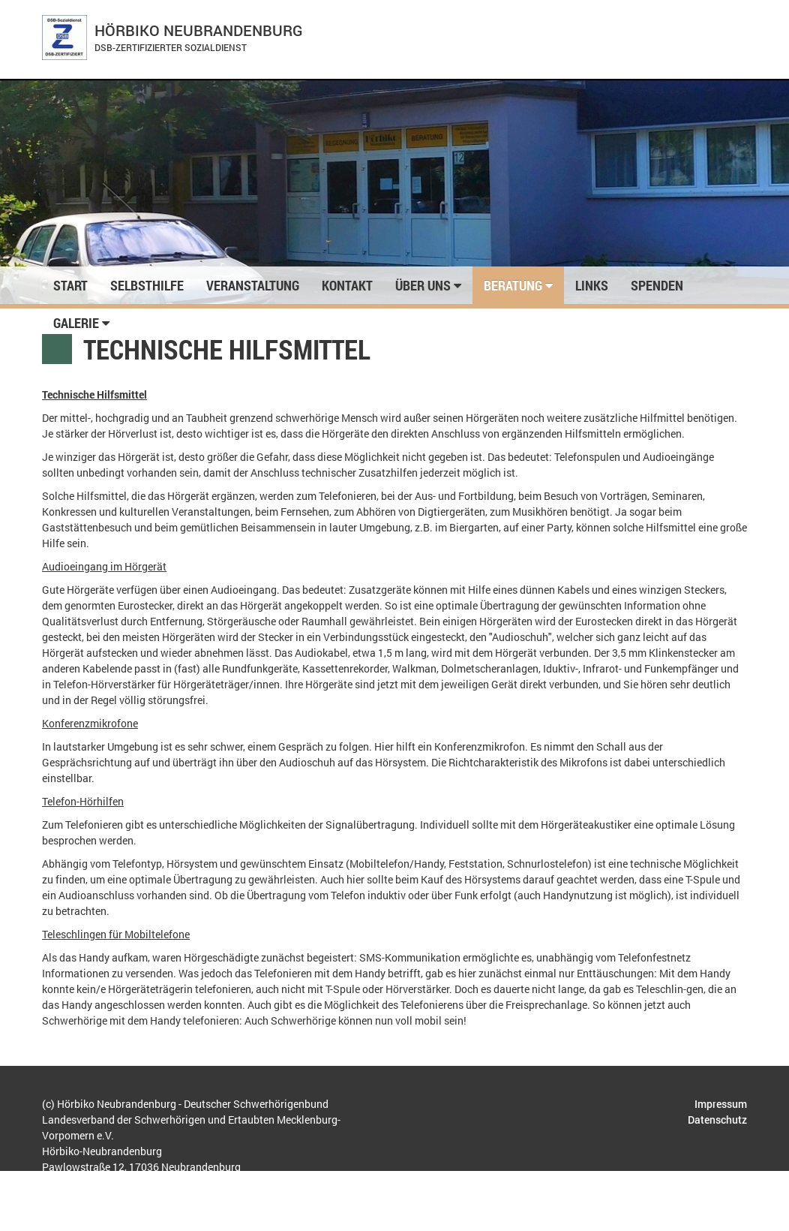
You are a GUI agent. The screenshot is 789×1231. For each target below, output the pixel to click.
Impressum (720, 1104)
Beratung (518, 285)
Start (70, 285)
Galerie (81, 323)
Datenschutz (717, 1119)
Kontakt (347, 285)
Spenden (657, 285)
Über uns (428, 285)
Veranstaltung (252, 285)
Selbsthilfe (147, 285)
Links (591, 285)
